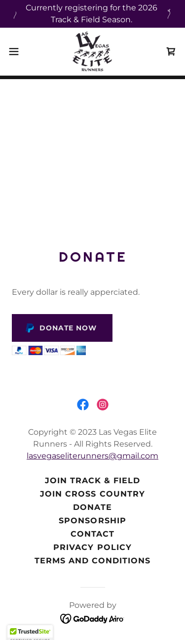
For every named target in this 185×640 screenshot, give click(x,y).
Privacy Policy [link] (92, 547)
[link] (92, 51)
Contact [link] (92, 534)
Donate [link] (92, 507)
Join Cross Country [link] (92, 494)
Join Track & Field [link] (92, 480)
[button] (17, 51)
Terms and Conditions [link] (92, 560)
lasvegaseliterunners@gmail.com (92, 455)
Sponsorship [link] (92, 520)
